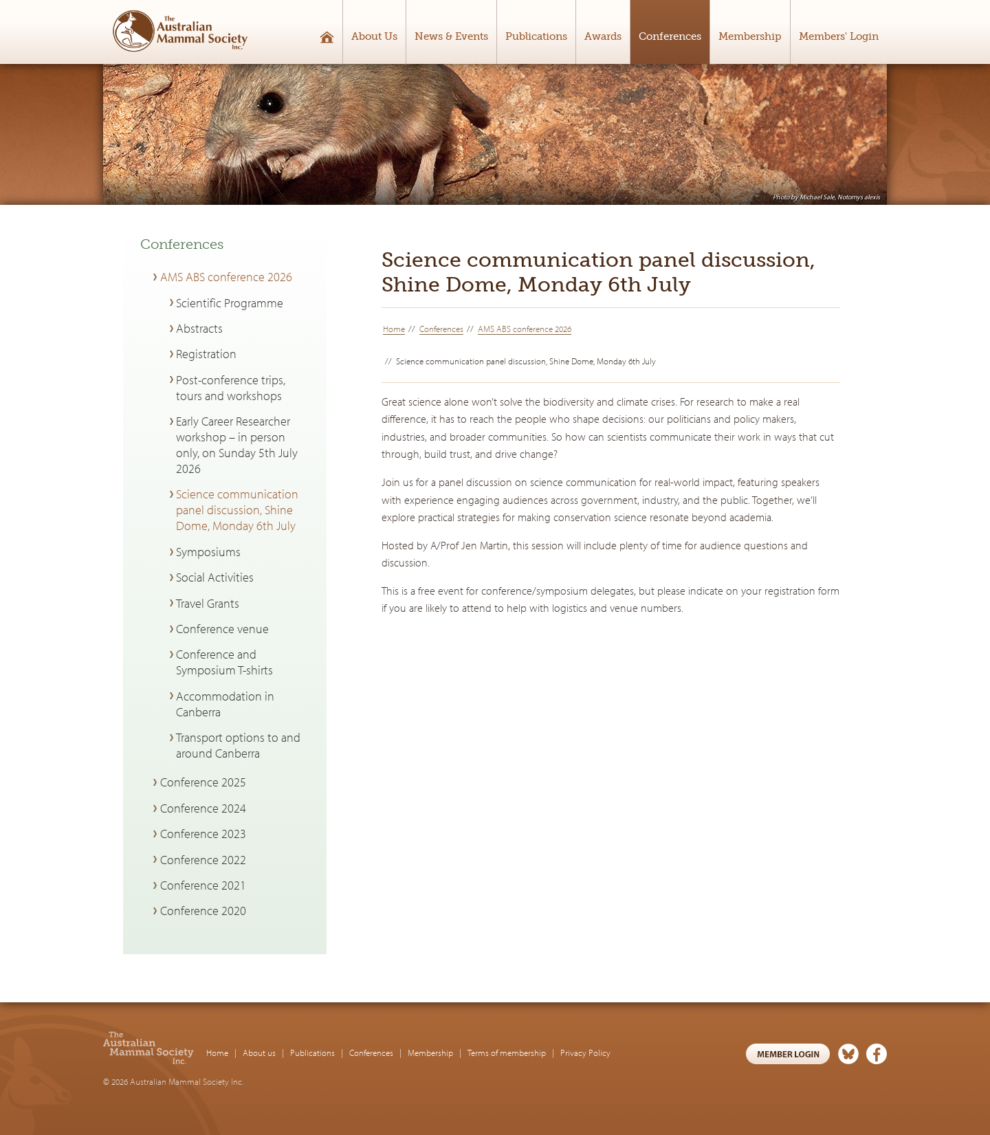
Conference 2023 (203, 833)
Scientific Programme (229, 303)
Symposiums (208, 552)
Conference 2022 (203, 860)
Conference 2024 (203, 808)
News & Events (451, 36)
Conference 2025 (203, 782)
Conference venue (222, 629)
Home (394, 328)
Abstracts (199, 328)
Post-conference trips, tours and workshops (230, 388)
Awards (603, 36)
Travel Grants (207, 603)
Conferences (670, 36)
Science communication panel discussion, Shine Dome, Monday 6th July (237, 509)
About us (259, 1052)
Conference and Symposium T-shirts (224, 662)
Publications (536, 36)
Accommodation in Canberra (225, 704)
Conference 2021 (203, 885)
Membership (750, 36)
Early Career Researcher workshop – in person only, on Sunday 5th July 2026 (237, 444)
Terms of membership (507, 1052)
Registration (206, 354)
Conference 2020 (203, 910)
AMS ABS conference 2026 (524, 328)
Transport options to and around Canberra (238, 745)
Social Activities (215, 577)
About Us (374, 36)
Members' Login (839, 36)
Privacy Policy (585, 1052)
